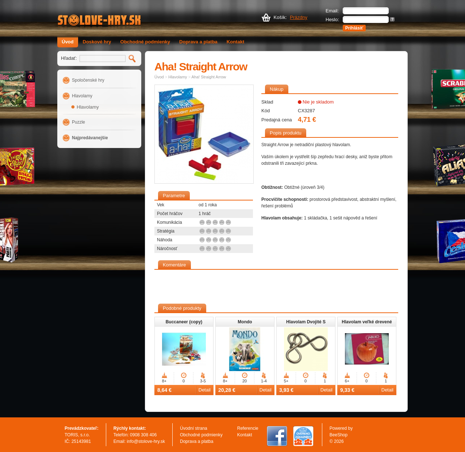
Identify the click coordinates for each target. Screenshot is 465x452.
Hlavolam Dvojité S (306, 321)
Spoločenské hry (88, 80)
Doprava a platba (198, 41)
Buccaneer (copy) (184, 321)
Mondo (245, 321)
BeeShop (338, 434)
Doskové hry (97, 41)
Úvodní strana (193, 428)
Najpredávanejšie (90, 137)
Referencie (247, 428)
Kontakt (235, 41)
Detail (205, 390)
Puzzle (78, 122)
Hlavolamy (82, 95)
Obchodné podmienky (145, 41)
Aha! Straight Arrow (209, 77)
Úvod (68, 41)
